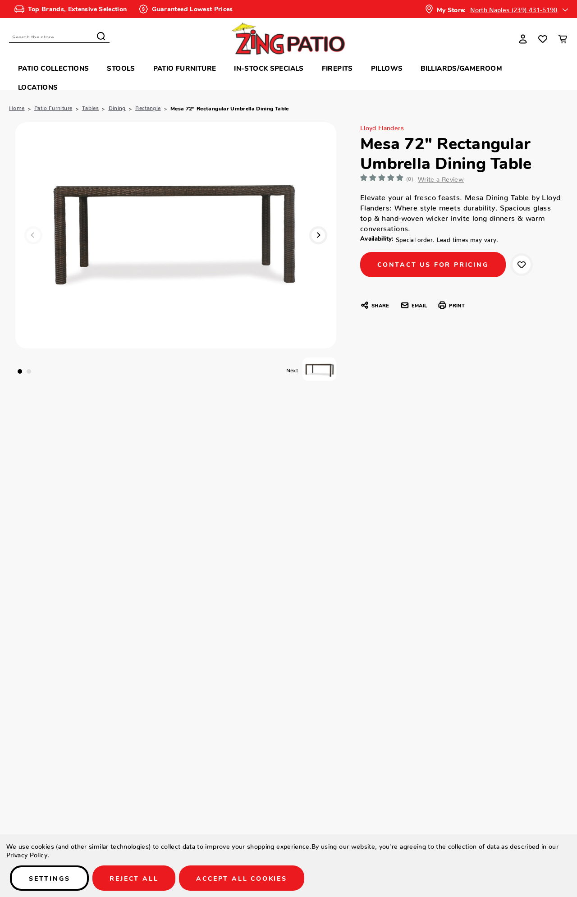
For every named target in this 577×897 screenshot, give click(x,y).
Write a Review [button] (441, 177)
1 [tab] (20, 371)
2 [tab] (29, 371)
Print (451, 305)
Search (101, 36)
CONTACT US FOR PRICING (433, 264)
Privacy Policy (26, 853)
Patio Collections (53, 68)
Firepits (337, 68)
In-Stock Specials (268, 68)
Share (374, 305)
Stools (121, 68)
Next (318, 235)
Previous (33, 235)
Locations (38, 87)
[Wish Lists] (543, 39)
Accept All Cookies (241, 878)
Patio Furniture (184, 68)
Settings (49, 878)
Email (413, 305)
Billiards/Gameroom (461, 68)
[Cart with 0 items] (562, 39)
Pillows (387, 68)
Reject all (134, 878)
